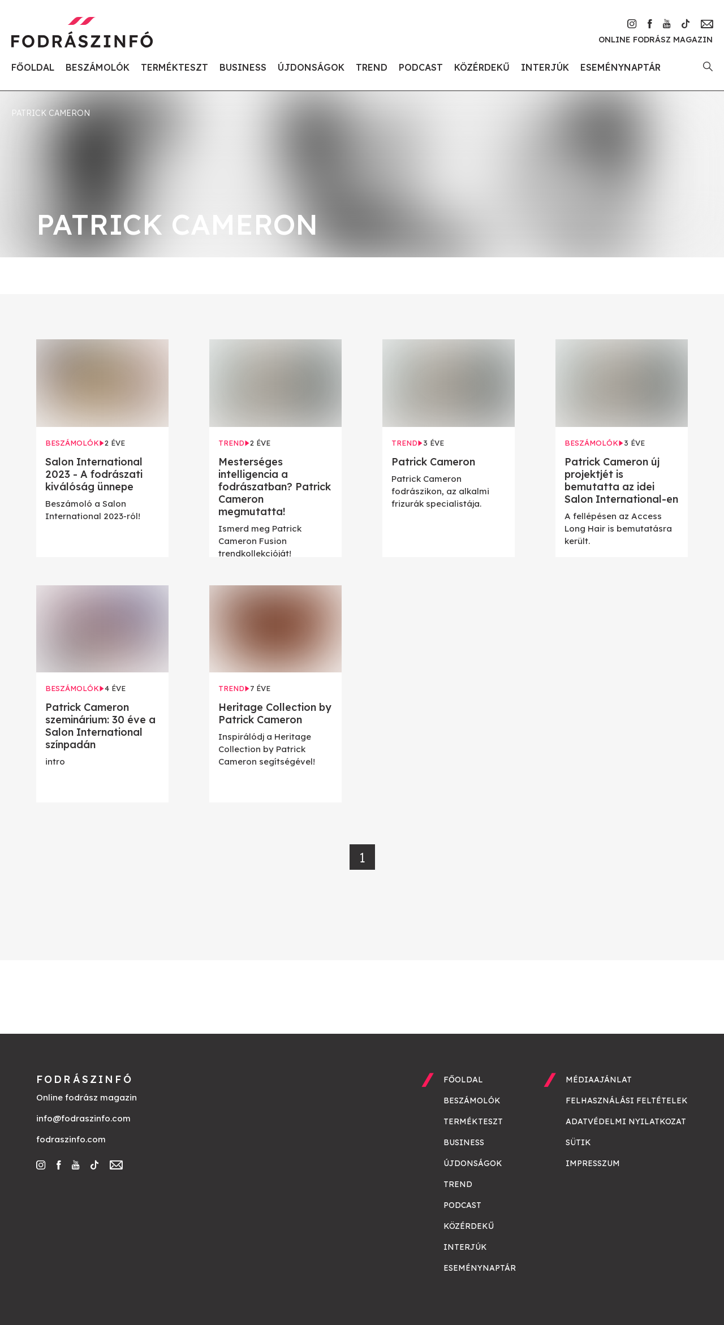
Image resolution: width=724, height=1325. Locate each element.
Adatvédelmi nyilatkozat (626, 1121)
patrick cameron (50, 113)
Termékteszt (174, 67)
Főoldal (32, 67)
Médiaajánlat (599, 1079)
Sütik (578, 1142)
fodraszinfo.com (71, 1139)
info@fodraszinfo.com (83, 1118)
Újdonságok (311, 67)
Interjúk (545, 67)
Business (242, 67)
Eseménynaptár (620, 67)
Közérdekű (482, 67)
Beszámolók (98, 67)
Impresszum (593, 1163)
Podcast (421, 67)
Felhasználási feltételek (627, 1100)
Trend (371, 67)
